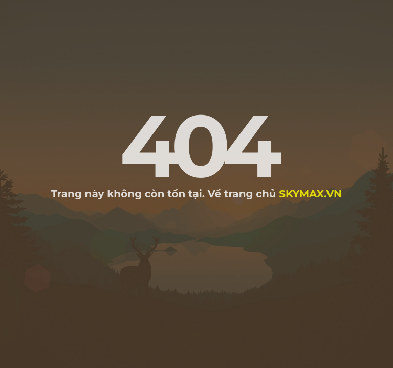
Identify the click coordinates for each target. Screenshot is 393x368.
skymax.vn (310, 194)
